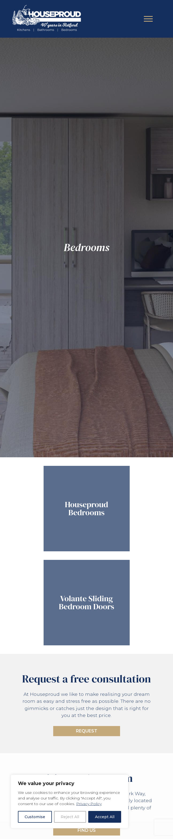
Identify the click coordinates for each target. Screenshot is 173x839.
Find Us (87, 830)
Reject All (70, 816)
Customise (35, 816)
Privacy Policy (89, 803)
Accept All (104, 816)
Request (86, 730)
